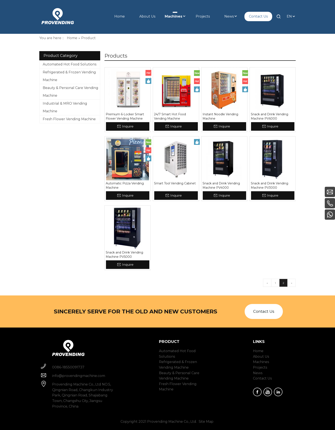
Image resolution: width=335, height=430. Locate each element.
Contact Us (263, 311)
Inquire (128, 126)
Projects (260, 367)
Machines (261, 362)
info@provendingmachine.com (78, 376)
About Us (261, 356)
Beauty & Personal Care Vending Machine (70, 92)
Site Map (206, 422)
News (257, 373)
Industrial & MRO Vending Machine (65, 107)
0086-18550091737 (68, 367)
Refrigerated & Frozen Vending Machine (69, 76)
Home (258, 351)
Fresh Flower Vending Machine (69, 119)
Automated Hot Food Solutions (69, 64)
